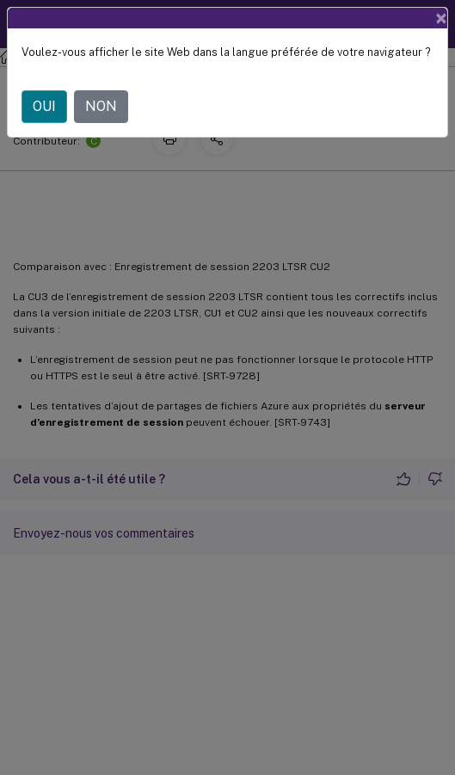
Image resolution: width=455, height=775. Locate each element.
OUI (44, 106)
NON (101, 106)
